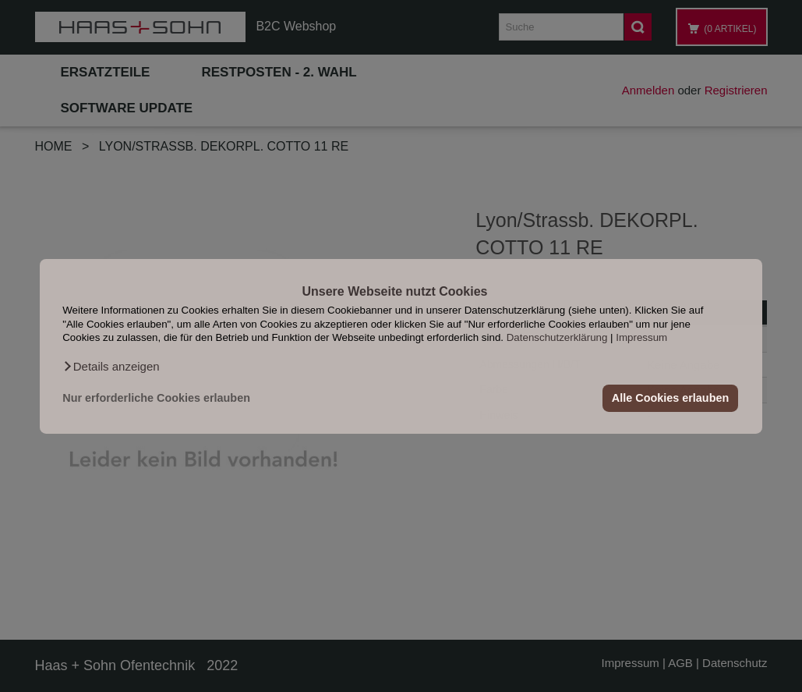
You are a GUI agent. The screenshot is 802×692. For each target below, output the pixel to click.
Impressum (641, 337)
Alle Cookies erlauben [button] (670, 398)
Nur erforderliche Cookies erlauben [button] (156, 398)
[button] (110, 366)
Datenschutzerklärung (557, 337)
